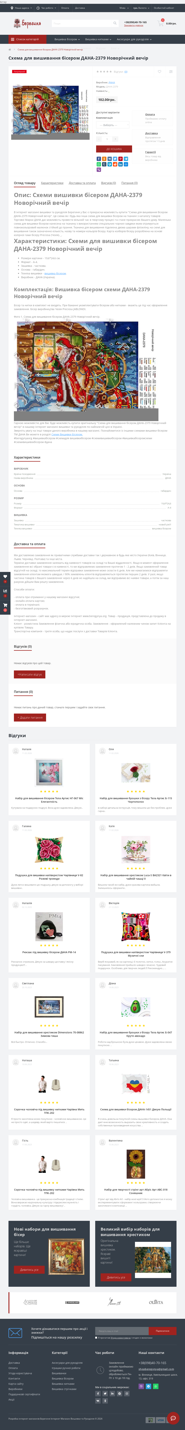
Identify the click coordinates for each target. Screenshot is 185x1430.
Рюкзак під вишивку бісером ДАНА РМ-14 (49, 952)
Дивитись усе (29, 1270)
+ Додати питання (30, 718)
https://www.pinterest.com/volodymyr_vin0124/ (119, 1393)
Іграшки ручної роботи (66, 1368)
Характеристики (52, 183)
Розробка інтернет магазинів (24, 1418)
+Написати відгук (30, 674)
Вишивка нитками (63, 1383)
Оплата (65, 7)
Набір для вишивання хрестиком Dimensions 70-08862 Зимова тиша (49, 1034)
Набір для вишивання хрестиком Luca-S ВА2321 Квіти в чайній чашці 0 (135, 876)
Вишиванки (59, 1373)
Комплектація (104, 117)
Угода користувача (121, 1337)
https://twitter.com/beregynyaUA (105, 1393)
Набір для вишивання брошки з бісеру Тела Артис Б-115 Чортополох (136, 799)
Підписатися (162, 1330)
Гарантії (150, 152)
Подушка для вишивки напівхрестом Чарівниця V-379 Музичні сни (136, 953)
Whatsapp (156, 1386)
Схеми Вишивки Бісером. (67, 434)
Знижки (86, 48)
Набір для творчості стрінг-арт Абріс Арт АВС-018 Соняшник (135, 1191)
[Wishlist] (159, 71)
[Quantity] (107, 139)
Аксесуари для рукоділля (67, 1362)
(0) (125, 71)
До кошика (114, 149)
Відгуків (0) (108, 183)
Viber (141, 1386)
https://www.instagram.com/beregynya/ (127, 1393)
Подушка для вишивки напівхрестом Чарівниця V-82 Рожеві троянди (49, 876)
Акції (11, 1399)
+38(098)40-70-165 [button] (152, 1363)
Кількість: (102, 133)
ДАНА (112, 82)
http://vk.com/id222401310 (97, 1401)
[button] (5, 608)
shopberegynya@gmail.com (156, 1369)
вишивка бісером (55, 273)
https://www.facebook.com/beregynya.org (98, 1393)
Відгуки (101, 48)
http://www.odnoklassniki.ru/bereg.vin (105, 1401)
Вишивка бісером (63, 1378)
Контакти (14, 1378)
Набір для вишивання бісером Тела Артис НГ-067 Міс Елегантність (49, 799)
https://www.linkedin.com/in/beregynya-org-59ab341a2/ (112, 1393)
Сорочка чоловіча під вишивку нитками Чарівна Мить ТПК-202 (49, 1111)
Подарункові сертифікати (24, 1394)
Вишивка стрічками (64, 1389)
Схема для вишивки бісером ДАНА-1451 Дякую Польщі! (135, 1109)
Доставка (80, 7)
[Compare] (171, 71)
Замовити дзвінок (133, 25)
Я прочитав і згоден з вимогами (125, 1337)
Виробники (15, 1389)
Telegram (148, 1386)
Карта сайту (15, 1383)
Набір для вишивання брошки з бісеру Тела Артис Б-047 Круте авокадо (136, 1034)
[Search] (115, 23)
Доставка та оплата (82, 183)
